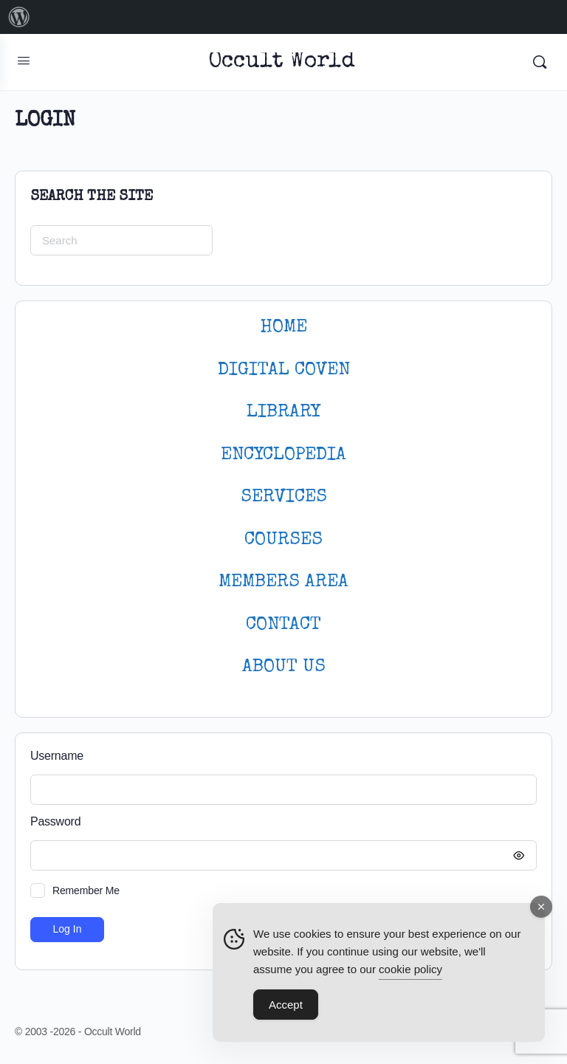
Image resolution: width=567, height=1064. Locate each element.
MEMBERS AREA (283, 582)
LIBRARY (283, 412)
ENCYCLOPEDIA (283, 455)
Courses (283, 540)
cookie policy (410, 970)
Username (56, 755)
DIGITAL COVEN (284, 370)
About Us (284, 667)
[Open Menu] (23, 60)
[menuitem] (19, 17)
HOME (283, 327)
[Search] (540, 62)
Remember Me (86, 890)
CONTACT (283, 625)
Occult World (281, 62)
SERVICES (284, 497)
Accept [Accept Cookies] (286, 1005)
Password (279, 822)
